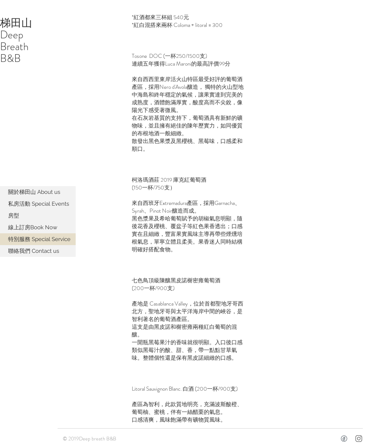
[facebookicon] (344, 438)
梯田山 (16, 23)
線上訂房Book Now (32, 227)
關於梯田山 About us (34, 192)
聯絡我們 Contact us (33, 251)
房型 (13, 215)
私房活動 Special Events (38, 203)
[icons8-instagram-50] (358, 438)
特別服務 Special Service (39, 239)
